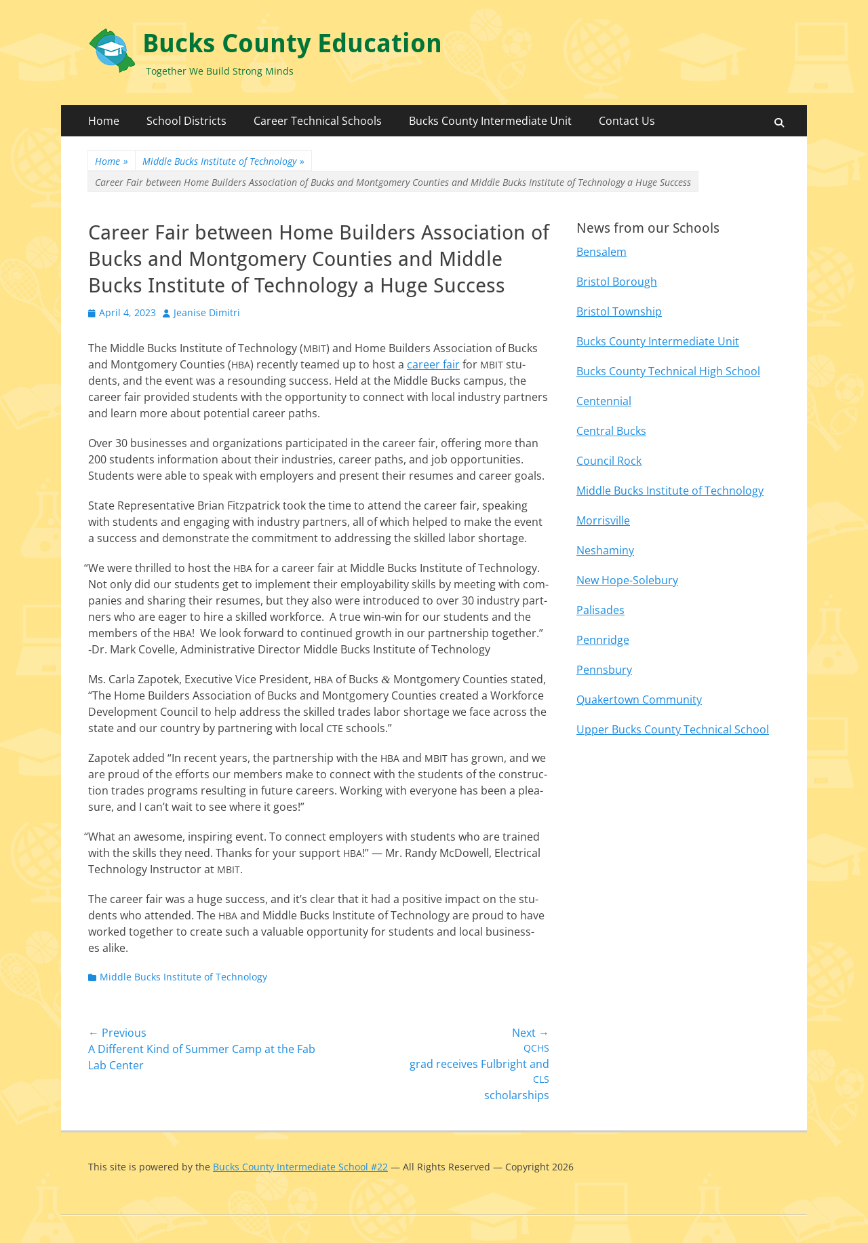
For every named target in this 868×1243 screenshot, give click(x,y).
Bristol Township (619, 311)
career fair (433, 364)
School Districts (186, 120)
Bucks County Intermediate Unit (490, 120)
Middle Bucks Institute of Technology (223, 161)
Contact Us (627, 120)
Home (103, 120)
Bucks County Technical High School (668, 371)
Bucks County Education (292, 43)
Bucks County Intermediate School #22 (300, 1166)
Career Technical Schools (318, 120)
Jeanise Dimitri (207, 312)
